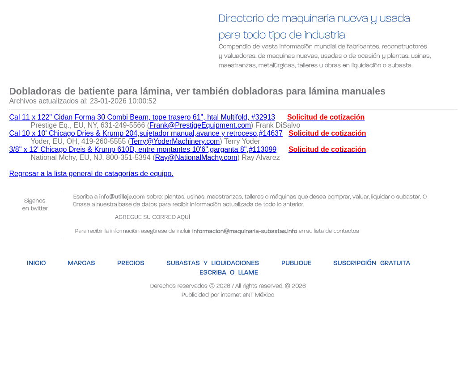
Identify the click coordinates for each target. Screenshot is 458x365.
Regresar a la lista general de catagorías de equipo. (91, 173)
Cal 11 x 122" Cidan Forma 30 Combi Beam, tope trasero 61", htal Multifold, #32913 (142, 117)
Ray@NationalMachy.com (196, 157)
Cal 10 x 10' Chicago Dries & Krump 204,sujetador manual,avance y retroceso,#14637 (145, 133)
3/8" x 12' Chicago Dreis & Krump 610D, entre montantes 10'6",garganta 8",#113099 (142, 149)
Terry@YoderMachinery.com (175, 141)
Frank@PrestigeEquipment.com (200, 125)
